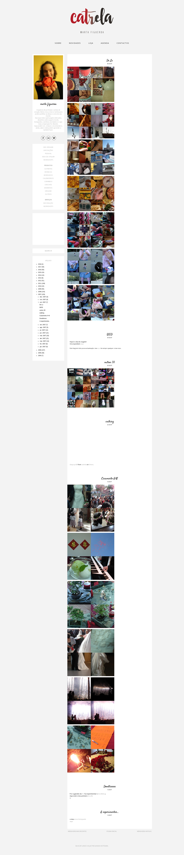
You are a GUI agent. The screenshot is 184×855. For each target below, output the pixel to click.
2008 (40, 291)
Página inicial (112, 831)
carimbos (48, 181)
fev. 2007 (43, 344)
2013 (40, 278)
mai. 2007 (43, 335)
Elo (83, 794)
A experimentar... (110, 812)
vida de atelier (48, 157)
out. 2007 (43, 302)
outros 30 (110, 362)
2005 (40, 353)
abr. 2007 (43, 338)
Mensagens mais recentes (77, 831)
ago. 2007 (43, 327)
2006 (40, 350)
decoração (48, 203)
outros (48, 194)
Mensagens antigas (144, 831)
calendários (48, 178)
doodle (90, 796)
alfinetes (48, 169)
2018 (40, 264)
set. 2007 (43, 325)
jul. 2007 (43, 330)
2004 (40, 355)
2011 (40, 283)
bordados (48, 175)
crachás (48, 185)
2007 (40, 294)
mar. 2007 (43, 341)
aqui (82, 344)
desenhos (48, 188)
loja (90, 43)
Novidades (75, 43)
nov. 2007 (43, 299)
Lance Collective (88, 846)
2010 (40, 286)
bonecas (48, 172)
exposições (48, 150)
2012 (40, 280)
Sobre (58, 43)
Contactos (123, 43)
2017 (40, 267)
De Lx (110, 61)
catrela (83, 464)
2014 (40, 275)
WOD (110, 335)
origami (48, 191)
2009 (40, 289)
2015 (40, 272)
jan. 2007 (43, 346)
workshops (48, 160)
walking (109, 422)
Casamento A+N (110, 479)
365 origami (48, 147)
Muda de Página (102, 846)
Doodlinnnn (110, 787)
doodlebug (102, 794)
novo (76, 819)
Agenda (105, 43)
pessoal (48, 154)
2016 (40, 270)
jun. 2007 (43, 333)
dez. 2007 (43, 297)
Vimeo (91, 464)
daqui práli (73, 464)
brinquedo (82, 819)
